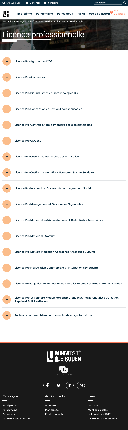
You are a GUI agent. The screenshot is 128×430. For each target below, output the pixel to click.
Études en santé (54, 414)
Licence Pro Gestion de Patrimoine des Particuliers (47, 156)
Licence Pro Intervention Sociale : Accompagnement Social (53, 188)
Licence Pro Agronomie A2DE (33, 61)
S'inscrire (51, 2)
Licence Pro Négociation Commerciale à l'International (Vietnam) (56, 267)
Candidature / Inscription (102, 418)
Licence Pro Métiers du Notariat (35, 236)
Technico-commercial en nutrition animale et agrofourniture (53, 315)
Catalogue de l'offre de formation (33, 21)
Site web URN (11, 2)
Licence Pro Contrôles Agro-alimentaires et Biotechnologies (53, 124)
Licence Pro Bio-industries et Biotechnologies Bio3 (47, 93)
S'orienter (33, 2)
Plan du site (52, 409)
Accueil (6, 21)
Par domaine (44, 13)
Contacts (93, 405)
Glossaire (50, 405)
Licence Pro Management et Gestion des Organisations (50, 204)
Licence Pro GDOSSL (28, 140)
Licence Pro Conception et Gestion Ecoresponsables (48, 108)
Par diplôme (24, 13)
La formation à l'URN (100, 414)
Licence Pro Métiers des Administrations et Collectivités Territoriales (59, 220)
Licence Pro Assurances (30, 77)
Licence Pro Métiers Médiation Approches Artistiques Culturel (55, 251)
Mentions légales (98, 409)
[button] (8, 61)
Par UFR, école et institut (93, 13)
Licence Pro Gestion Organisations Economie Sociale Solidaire (54, 172)
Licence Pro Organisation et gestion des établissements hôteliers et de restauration (68, 283)
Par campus (65, 13)
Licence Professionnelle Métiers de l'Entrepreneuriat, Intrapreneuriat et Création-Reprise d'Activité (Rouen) (67, 299)
